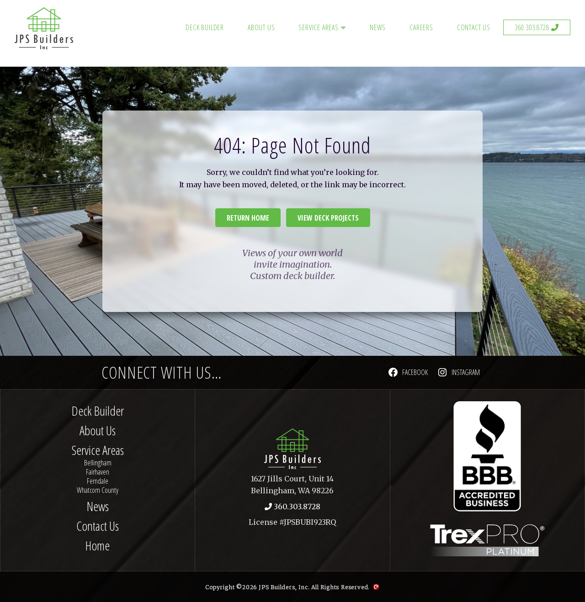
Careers (421, 27)
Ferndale (97, 481)
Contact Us (473, 27)
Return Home (248, 218)
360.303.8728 (532, 27)
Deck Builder (205, 27)
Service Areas (318, 27)
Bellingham (98, 463)
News (378, 27)
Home (97, 545)
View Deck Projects (328, 218)
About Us (261, 27)
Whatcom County (97, 490)
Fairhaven (97, 472)
